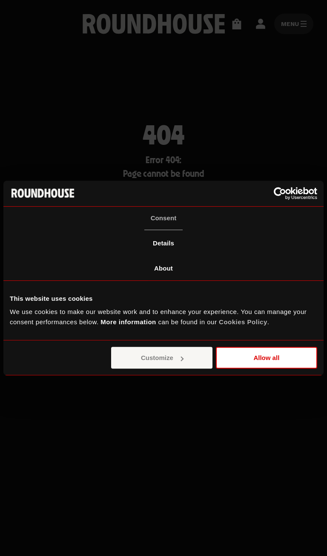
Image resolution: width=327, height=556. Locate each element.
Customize (162, 357)
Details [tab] (163, 243)
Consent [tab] (164, 218)
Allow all (266, 357)
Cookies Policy (243, 322)
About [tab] (163, 268)
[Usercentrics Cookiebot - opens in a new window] (280, 193)
